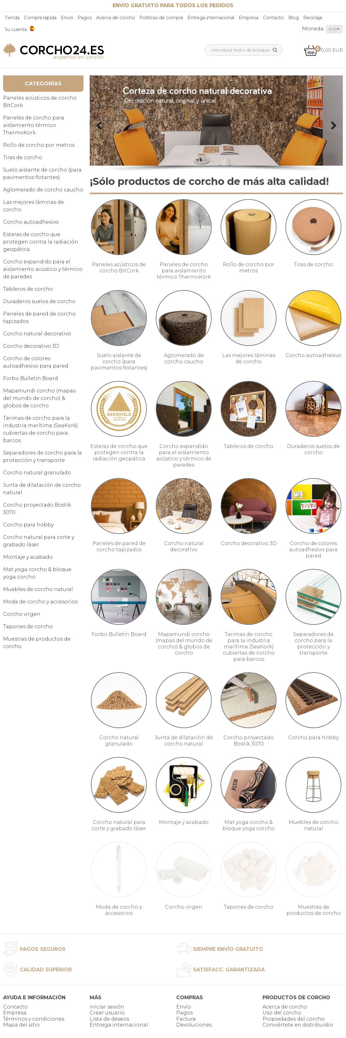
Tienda (12, 17)
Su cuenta (16, 29)
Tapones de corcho (28, 626)
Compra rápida (40, 17)
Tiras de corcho (22, 157)
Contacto (273, 17)
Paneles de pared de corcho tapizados (39, 317)
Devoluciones (194, 1025)
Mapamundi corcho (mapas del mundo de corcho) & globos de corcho (39, 398)
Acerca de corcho (115, 17)
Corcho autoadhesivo (31, 222)
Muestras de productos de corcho (36, 642)
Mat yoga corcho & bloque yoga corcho (37, 573)
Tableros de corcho (28, 289)
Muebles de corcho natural (38, 589)
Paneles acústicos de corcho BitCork (40, 101)
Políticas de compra (161, 17)
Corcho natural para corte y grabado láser (38, 541)
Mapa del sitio (21, 1025)
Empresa (248, 17)
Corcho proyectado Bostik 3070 (37, 508)
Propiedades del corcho (294, 1019)
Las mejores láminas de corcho (33, 206)
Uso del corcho (282, 1013)
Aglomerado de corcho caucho (43, 190)
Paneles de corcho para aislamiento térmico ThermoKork (33, 125)
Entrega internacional (210, 17)
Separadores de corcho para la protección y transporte (42, 456)
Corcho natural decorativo (37, 334)
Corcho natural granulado (37, 473)
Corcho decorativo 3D (31, 346)
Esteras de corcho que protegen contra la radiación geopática (40, 241)
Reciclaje (312, 17)
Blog (293, 17)
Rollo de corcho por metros (38, 145)
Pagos (85, 17)
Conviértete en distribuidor (298, 1025)
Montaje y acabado (28, 557)
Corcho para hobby (28, 525)
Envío (67, 17)
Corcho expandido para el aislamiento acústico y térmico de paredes (43, 269)
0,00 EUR (323, 50)
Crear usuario (107, 1013)
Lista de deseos (109, 1019)
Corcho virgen (21, 614)
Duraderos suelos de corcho (39, 301)
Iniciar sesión (107, 1007)
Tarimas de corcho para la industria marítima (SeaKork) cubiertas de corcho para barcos (40, 429)
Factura (186, 1019)
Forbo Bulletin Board (30, 378)
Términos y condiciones (33, 1019)
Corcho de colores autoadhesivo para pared (35, 362)
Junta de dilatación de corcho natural (42, 488)
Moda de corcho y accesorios (40, 602)
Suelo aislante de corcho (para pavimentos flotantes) (42, 173)
